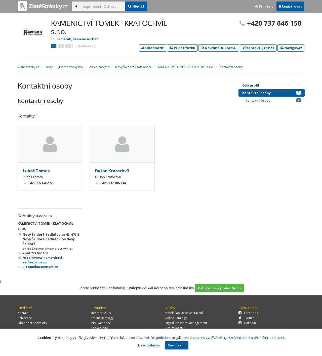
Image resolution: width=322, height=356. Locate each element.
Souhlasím (176, 345)
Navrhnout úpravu (218, 48)
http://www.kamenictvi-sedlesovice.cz (43, 259)
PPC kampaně (101, 323)
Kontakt (23, 313)
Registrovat (290, 6)
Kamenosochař (85, 39)
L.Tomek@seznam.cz (40, 266)
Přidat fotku (182, 48)
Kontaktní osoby (271, 93)
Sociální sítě (99, 328)
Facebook (248, 313)
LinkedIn (247, 323)
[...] (102, 6)
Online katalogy (102, 318)
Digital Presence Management (186, 323)
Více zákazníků (175, 328)
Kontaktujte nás (258, 48)
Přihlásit (264, 6)
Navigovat (291, 48)
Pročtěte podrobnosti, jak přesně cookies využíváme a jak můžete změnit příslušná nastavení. (214, 337)
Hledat (136, 6)
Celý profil (250, 85)
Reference (25, 318)
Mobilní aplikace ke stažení (184, 313)
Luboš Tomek (36, 171)
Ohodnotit (152, 48)
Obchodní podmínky (32, 323)
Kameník (64, 39)
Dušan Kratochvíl (112, 171)
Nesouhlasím (149, 345)
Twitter (246, 318)
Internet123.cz (101, 313)
